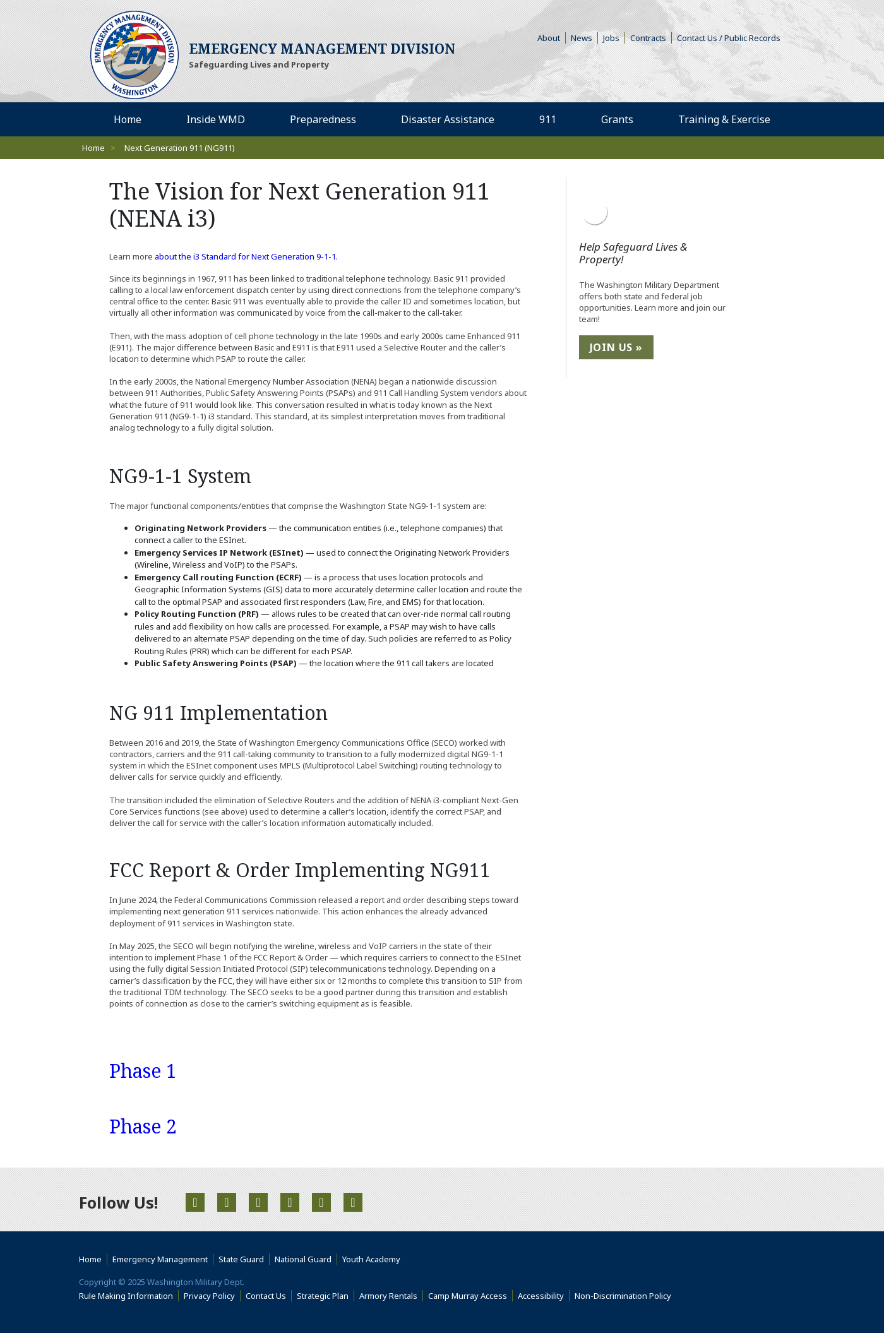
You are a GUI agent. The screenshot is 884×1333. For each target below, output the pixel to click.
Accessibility (544, 1295)
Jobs (614, 38)
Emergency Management (162, 1259)
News (584, 38)
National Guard (306, 1259)
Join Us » (616, 347)
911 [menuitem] (552, 118)
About (551, 38)
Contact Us (269, 1295)
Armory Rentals (391, 1295)
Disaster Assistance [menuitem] (452, 118)
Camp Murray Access (470, 1295)
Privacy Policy (212, 1295)
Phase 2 (143, 1126)
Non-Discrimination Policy (625, 1295)
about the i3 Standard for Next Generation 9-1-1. (246, 256)
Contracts (651, 38)
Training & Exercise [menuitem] (729, 118)
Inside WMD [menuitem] (220, 118)
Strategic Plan (325, 1295)
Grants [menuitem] (622, 118)
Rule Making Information (129, 1295)
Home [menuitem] (132, 118)
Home (93, 147)
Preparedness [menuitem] (328, 118)
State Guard (244, 1259)
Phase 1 (143, 1071)
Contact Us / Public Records (731, 38)
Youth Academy (373, 1259)
